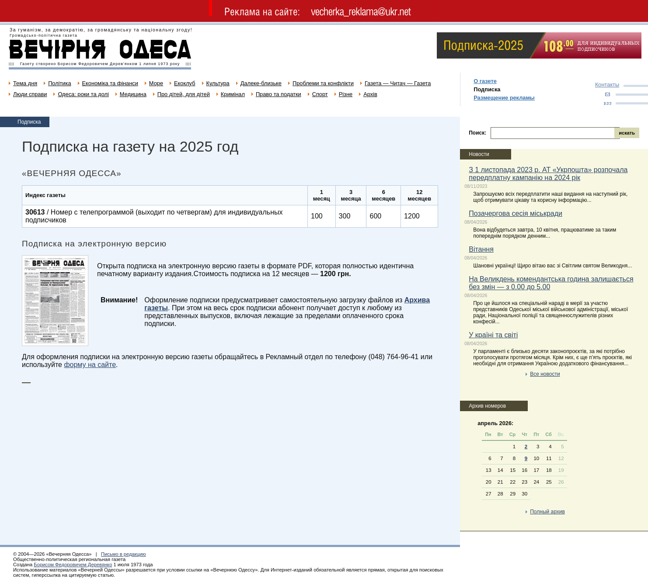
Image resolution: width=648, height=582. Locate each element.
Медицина (133, 94)
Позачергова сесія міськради (515, 213)
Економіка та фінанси (110, 83)
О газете (485, 81)
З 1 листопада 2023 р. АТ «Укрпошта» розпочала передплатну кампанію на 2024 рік (548, 173)
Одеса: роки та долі (83, 94)
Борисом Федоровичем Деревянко (73, 564)
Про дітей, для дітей (183, 94)
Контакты (607, 84)
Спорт (320, 94)
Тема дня (25, 83)
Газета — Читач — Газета (398, 83)
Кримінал (233, 94)
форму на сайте (90, 364)
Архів (370, 94)
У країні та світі (493, 335)
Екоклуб (184, 83)
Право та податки (278, 94)
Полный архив (547, 512)
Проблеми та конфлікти (323, 83)
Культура (218, 83)
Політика (59, 83)
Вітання (481, 249)
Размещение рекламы (504, 97)
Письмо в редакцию (123, 554)
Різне (345, 94)
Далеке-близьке (261, 83)
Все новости (545, 374)
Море (156, 83)
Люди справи (30, 94)
